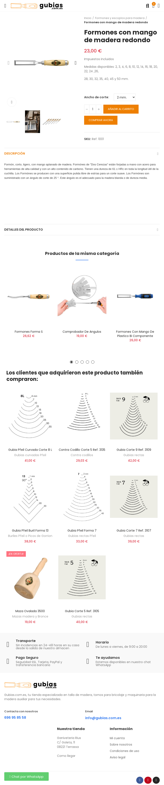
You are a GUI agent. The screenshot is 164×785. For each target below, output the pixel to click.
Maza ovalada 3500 (30, 611)
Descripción (14, 153)
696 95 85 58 (15, 717)
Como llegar (66, 756)
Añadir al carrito (121, 109)
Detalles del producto (23, 229)
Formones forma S (29, 332)
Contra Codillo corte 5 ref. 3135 (82, 450)
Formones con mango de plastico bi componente (135, 334)
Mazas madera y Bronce (30, 616)
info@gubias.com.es (103, 718)
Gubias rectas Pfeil (82, 536)
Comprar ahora (101, 120)
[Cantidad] (92, 109)
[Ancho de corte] (125, 97)
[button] (8, 63)
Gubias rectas (133, 455)
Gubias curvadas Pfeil (30, 455)
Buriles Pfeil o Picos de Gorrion (30, 536)
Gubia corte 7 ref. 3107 (134, 530)
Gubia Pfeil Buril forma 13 (30, 530)
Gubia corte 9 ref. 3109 (134, 450)
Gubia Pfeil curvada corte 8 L (30, 450)
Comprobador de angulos (82, 332)
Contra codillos (82, 455)
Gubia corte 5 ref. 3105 (82, 611)
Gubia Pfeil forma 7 (82, 530)
